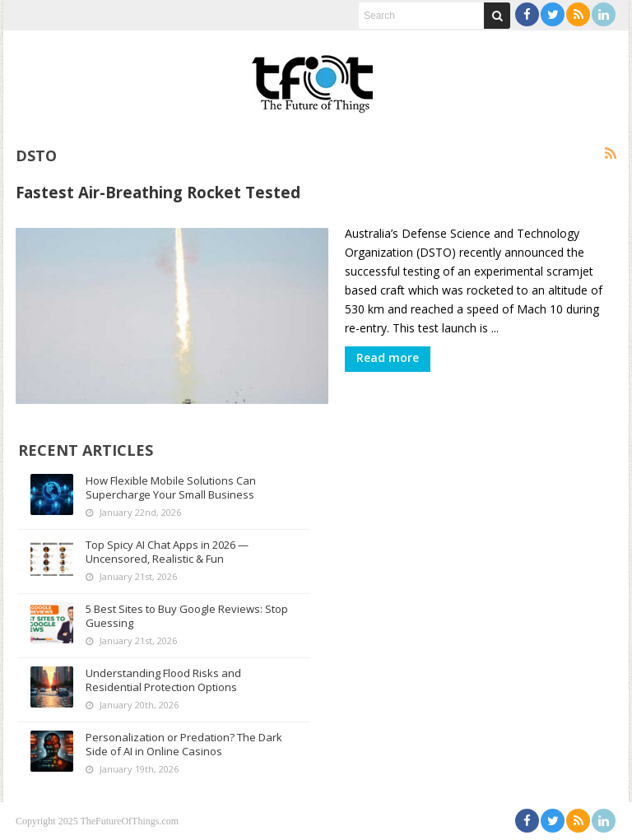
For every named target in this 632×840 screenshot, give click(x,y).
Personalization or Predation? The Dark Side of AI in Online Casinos (184, 744)
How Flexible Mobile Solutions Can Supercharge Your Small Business (171, 487)
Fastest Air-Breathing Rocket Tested (158, 192)
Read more (387, 357)
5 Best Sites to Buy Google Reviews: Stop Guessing (187, 615)
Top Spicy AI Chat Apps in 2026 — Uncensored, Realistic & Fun (167, 551)
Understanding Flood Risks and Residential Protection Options (163, 680)
